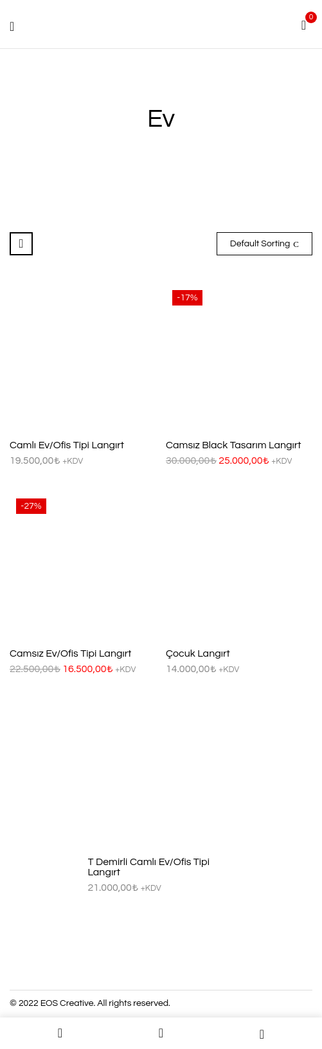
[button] (303, 24)
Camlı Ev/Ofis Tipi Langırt (67, 445)
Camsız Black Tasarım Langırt (233, 445)
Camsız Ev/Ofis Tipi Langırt (70, 653)
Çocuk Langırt (198, 653)
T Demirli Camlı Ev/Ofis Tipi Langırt (149, 867)
